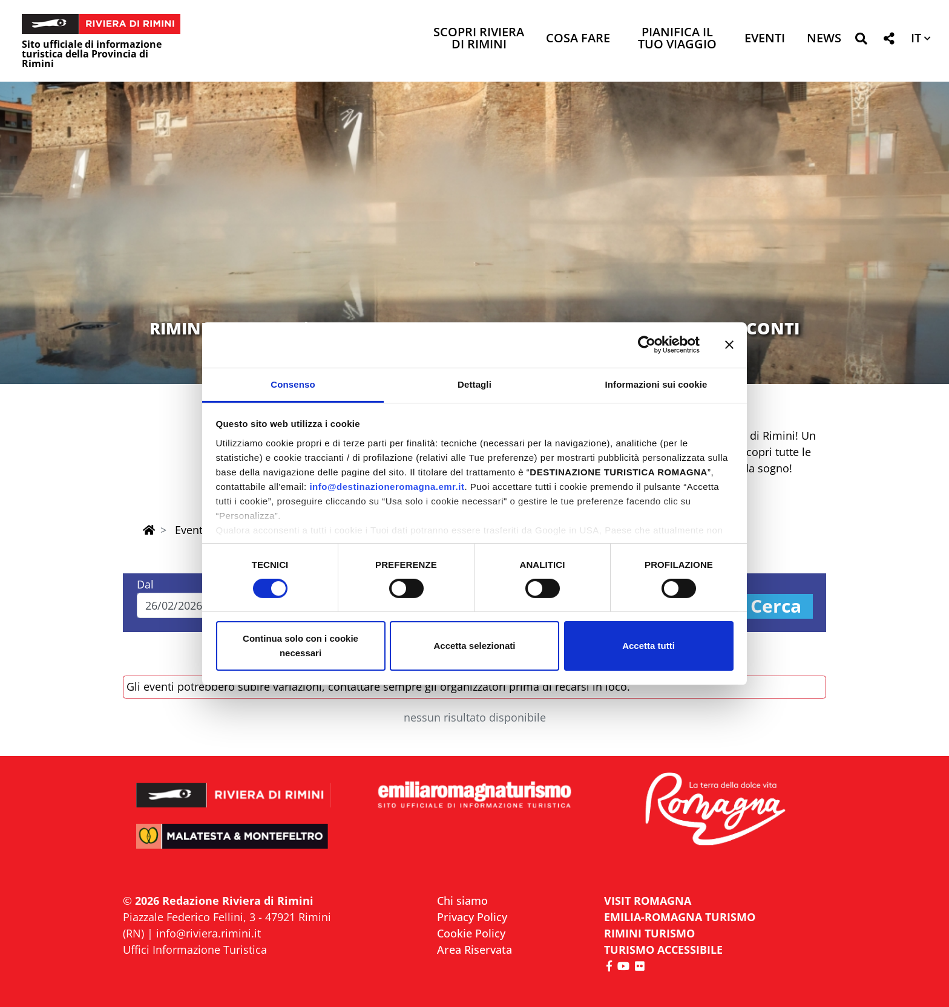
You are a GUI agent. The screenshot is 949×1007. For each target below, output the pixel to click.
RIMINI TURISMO (649, 933)
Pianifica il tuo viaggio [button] (677, 39)
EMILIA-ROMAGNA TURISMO (679, 917)
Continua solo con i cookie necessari (300, 645)
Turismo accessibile (663, 949)
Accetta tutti (648, 645)
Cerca (775, 606)
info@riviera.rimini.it (208, 933)
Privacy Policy (472, 917)
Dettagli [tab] (474, 384)
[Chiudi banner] (729, 345)
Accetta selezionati (474, 645)
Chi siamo (462, 900)
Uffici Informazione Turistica (195, 949)
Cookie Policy (471, 933)
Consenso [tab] (293, 384)
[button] (861, 41)
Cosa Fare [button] (578, 39)
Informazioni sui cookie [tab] (656, 384)
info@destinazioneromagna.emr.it (386, 486)
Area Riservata (474, 949)
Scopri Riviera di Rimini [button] (478, 39)
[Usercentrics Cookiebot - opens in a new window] (647, 345)
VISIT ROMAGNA (647, 900)
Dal (145, 584)
